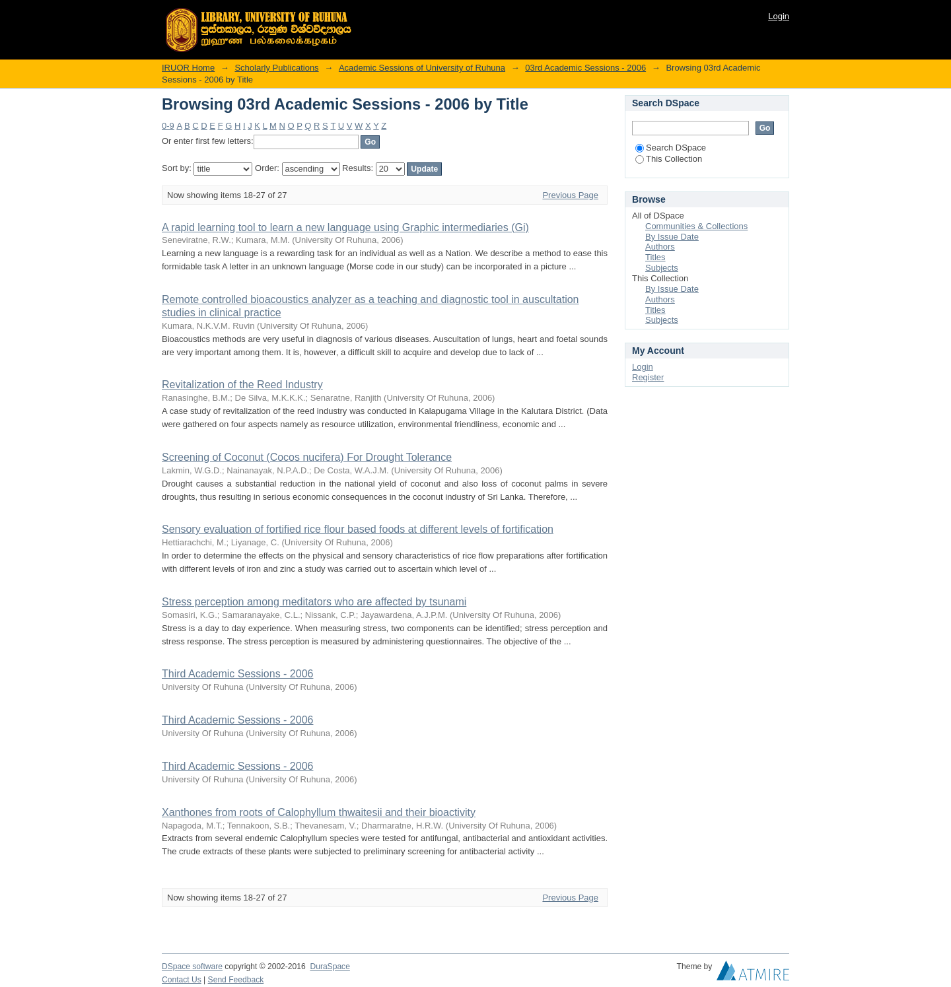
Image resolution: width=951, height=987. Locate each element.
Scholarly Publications (276, 68)
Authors (660, 247)
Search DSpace (670, 148)
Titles (655, 257)
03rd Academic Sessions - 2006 (585, 68)
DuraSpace (329, 966)
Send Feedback (236, 979)
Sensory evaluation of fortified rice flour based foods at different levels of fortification (357, 529)
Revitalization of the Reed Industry (242, 384)
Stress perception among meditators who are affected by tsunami (314, 601)
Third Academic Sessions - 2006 (237, 673)
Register (648, 377)
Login (778, 16)
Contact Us (181, 979)
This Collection (668, 159)
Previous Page (570, 195)
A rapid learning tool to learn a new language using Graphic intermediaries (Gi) (345, 227)
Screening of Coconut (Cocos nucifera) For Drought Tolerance (307, 457)
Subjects (661, 268)
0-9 (168, 126)
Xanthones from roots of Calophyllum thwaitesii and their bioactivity (319, 812)
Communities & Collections (696, 226)
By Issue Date (672, 237)
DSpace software (192, 966)
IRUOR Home (188, 68)
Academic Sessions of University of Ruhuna (422, 68)
